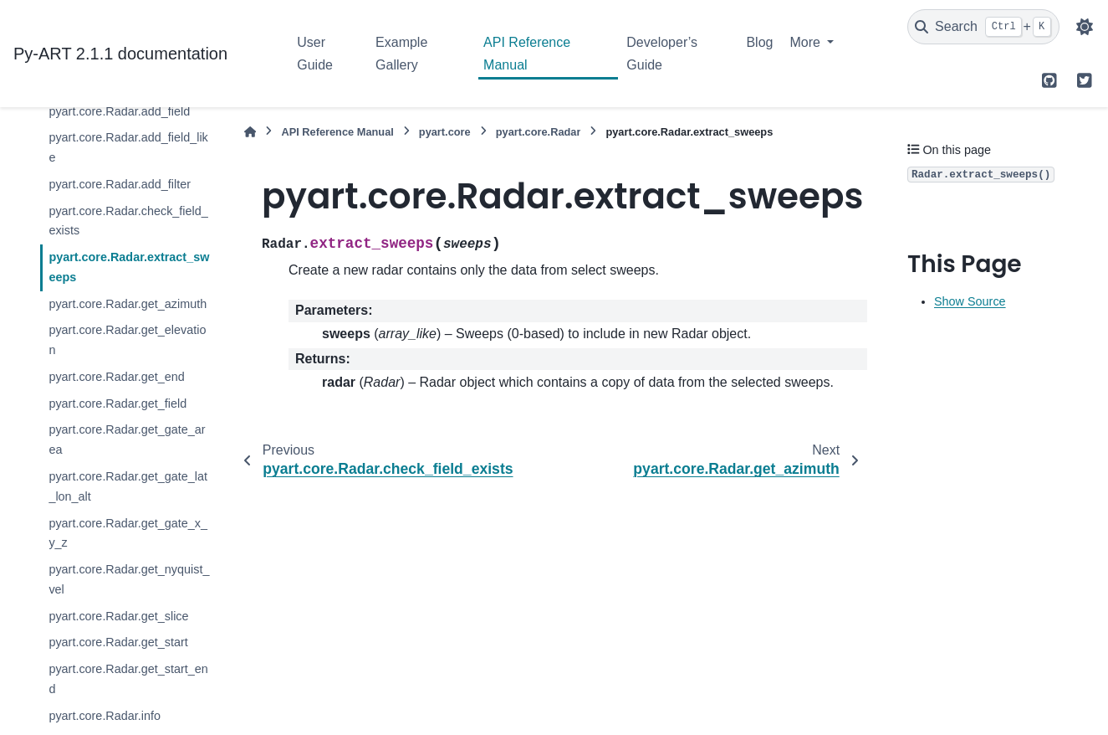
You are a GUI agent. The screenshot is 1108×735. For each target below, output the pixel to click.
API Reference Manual (526, 53)
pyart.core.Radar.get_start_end (128, 679)
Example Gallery (401, 53)
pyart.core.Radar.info (105, 715)
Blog (759, 42)
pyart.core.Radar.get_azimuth (128, 304)
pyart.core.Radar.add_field (119, 111)
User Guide (315, 53)
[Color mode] (1085, 27)
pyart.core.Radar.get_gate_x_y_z (128, 533)
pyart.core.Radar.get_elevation (127, 340)
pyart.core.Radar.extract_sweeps (129, 267)
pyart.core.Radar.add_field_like (128, 147)
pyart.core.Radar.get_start (118, 642)
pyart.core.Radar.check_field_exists (128, 221)
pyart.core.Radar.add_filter (120, 184)
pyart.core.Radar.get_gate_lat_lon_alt (128, 486)
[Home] (250, 132)
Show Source (970, 301)
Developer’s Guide (661, 53)
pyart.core (445, 132)
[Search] (983, 26)
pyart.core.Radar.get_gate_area (127, 439)
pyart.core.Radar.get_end (116, 376)
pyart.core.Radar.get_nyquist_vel (129, 579)
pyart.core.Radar (538, 132)
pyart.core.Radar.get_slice (118, 616)
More (806, 42)
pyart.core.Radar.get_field (117, 403)
